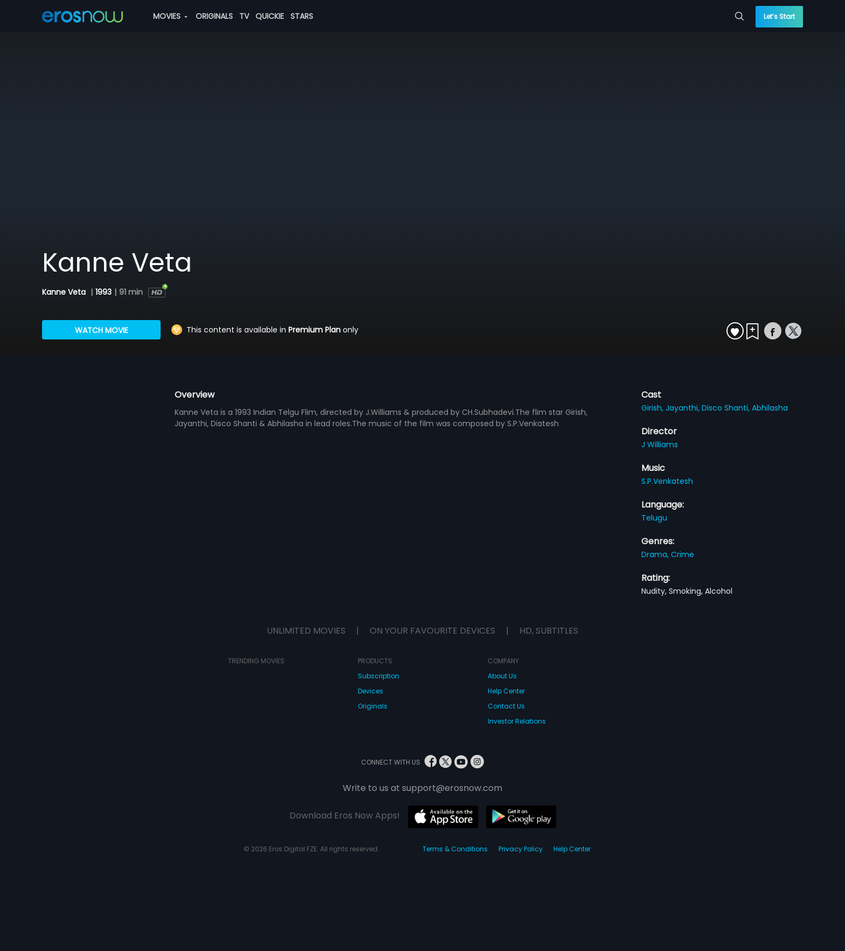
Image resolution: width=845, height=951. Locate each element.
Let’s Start (779, 16)
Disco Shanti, (727, 407)
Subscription (378, 676)
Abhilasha (770, 407)
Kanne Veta (65, 292)
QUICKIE (269, 16)
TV (244, 16)
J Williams (659, 444)
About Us (502, 676)
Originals (372, 706)
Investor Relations (517, 721)
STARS (301, 16)
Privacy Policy (520, 848)
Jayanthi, (684, 407)
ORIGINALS (214, 16)
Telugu (654, 517)
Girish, (653, 407)
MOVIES (170, 16)
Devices (370, 691)
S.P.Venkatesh (667, 481)
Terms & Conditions (455, 848)
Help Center (506, 691)
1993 (103, 292)
